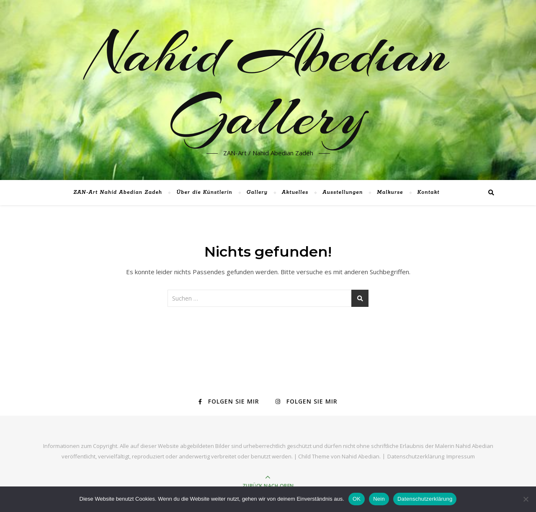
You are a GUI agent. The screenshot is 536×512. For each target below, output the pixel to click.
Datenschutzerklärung (415, 456)
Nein (379, 499)
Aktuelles (295, 192)
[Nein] (525, 499)
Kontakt (428, 192)
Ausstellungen (342, 192)
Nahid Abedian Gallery (268, 85)
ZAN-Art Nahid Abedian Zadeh (117, 192)
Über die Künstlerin (204, 192)
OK (357, 499)
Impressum (460, 456)
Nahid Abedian (360, 456)
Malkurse (390, 192)
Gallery (257, 192)
